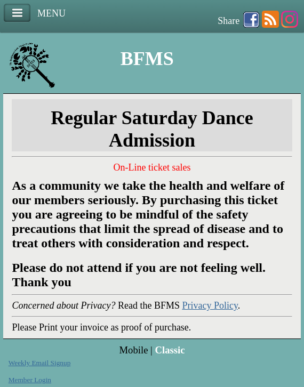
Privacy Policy (209, 305)
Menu (17, 13)
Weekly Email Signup (40, 363)
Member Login (30, 380)
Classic (170, 350)
